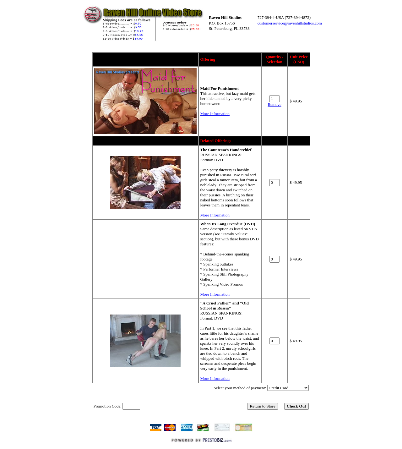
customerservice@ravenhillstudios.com (290, 23)
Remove (274, 104)
